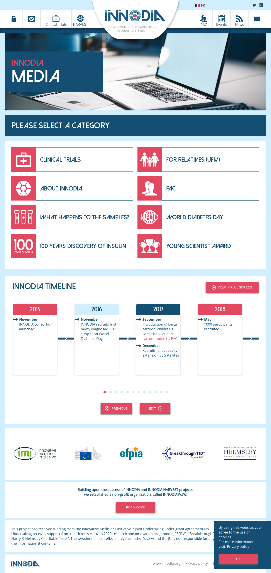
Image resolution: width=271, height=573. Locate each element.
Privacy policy (197, 563)
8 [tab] (144, 392)
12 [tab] (167, 392)
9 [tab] (150, 392)
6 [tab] (133, 392)
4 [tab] (122, 392)
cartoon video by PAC (159, 338)
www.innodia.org (166, 563)
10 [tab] (156, 392)
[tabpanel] (43, 339)
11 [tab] (161, 392)
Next (155, 408)
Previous (116, 408)
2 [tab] (110, 392)
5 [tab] (127, 392)
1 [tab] (105, 392)
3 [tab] (116, 392)
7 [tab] (139, 392)
